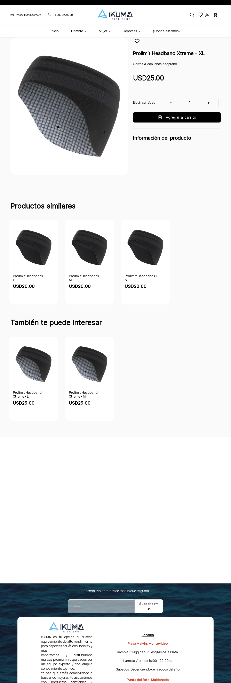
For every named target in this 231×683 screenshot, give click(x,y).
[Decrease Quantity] (170, 102)
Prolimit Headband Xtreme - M (83, 394)
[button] (192, 14)
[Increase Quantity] (208, 102)
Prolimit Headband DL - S (142, 278)
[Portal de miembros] (207, 14)
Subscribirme (148, 606)
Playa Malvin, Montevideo (148, 643)
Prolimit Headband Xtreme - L (27, 394)
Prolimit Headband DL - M (86, 278)
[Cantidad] (189, 102)
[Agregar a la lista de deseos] (137, 41)
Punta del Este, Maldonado (148, 679)
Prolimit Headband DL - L (30, 278)
